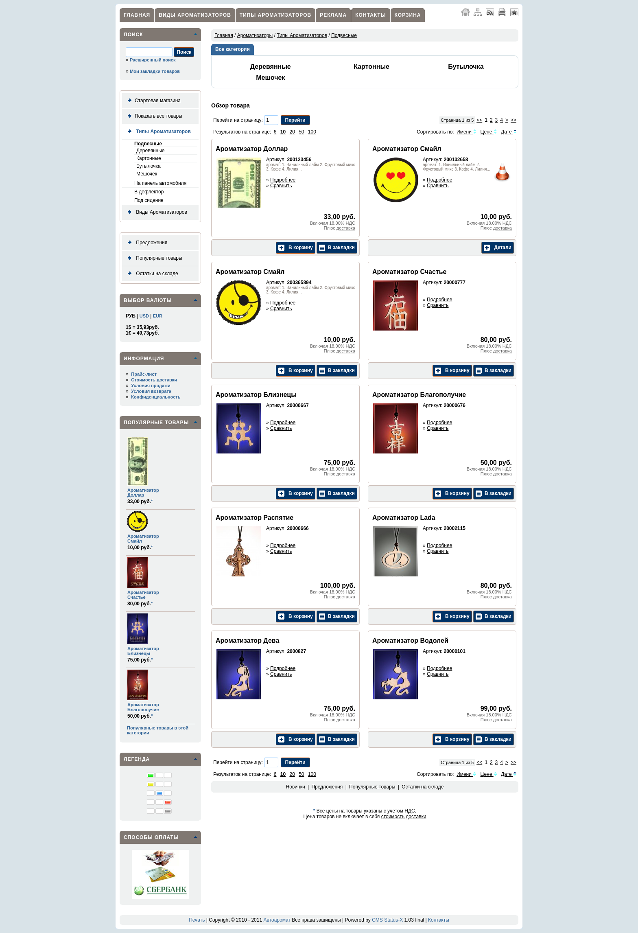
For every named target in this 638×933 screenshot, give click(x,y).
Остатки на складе (151, 274)
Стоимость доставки (154, 379)
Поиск (133, 34)
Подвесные (148, 144)
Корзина (408, 15)
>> (513, 120)
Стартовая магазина (153, 101)
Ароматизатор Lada (403, 517)
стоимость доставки (403, 816)
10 (283, 132)
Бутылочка (148, 166)
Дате (509, 132)
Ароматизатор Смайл (406, 148)
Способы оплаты (151, 837)
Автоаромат (276, 920)
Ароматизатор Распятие (254, 517)
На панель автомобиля (160, 183)
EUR (157, 315)
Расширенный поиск (152, 59)
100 (312, 132)
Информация (144, 358)
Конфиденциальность (155, 396)
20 (292, 132)
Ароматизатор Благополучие (143, 707)
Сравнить (281, 185)
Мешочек (146, 174)
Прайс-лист (144, 374)
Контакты (370, 15)
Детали (497, 248)
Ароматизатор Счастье (143, 595)
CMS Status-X (387, 920)
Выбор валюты (148, 300)
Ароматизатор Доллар (143, 492)
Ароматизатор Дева (247, 640)
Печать (197, 920)
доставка (345, 228)
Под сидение (149, 200)
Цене (489, 132)
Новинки (295, 787)
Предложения (146, 243)
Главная (137, 15)
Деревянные (150, 150)
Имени (466, 132)
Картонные (148, 158)
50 (301, 132)
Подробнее (282, 180)
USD (144, 315)
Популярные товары (153, 258)
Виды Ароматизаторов (195, 15)
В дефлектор (149, 192)
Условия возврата (151, 391)
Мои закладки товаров (155, 71)
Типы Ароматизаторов (275, 15)
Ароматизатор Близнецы (143, 651)
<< (479, 120)
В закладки (337, 248)
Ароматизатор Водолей (410, 640)
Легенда (137, 759)
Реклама (333, 15)
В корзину (295, 248)
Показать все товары (153, 116)
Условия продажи (150, 385)
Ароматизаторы (255, 35)
